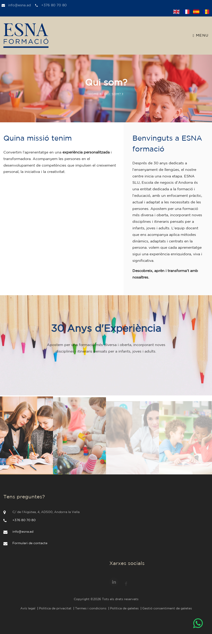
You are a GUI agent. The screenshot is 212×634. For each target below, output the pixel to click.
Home (95, 94)
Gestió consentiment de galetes (167, 608)
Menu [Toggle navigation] (201, 35)
